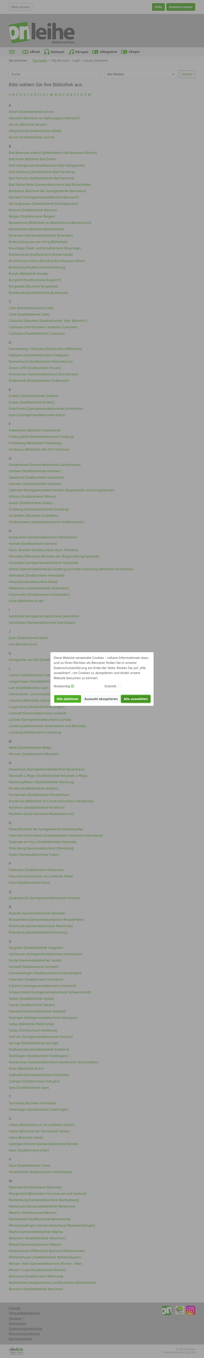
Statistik (110, 686)
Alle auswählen (136, 699)
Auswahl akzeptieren (101, 699)
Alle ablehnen (67, 699)
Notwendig (62, 686)
